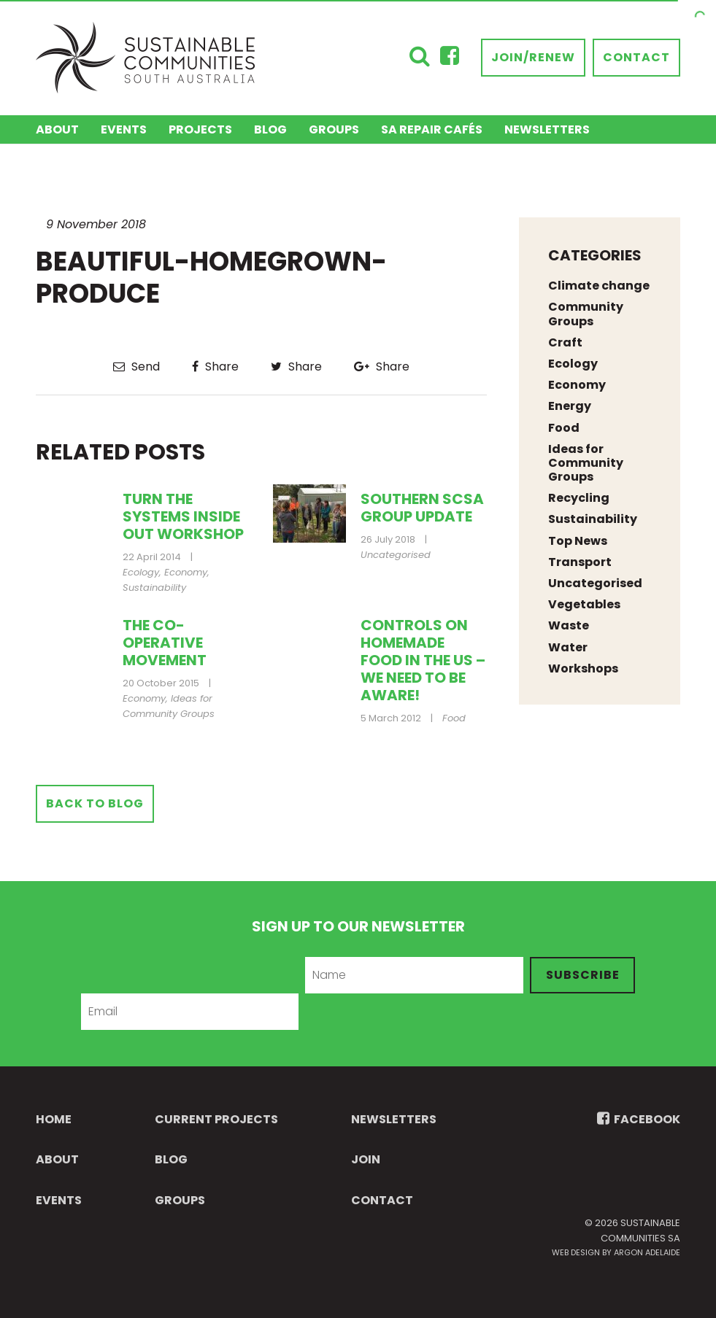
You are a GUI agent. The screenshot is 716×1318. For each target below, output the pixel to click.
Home (54, 1119)
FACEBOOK (638, 1119)
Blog (270, 129)
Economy (185, 572)
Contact (636, 57)
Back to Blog (95, 803)
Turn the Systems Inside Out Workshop (183, 516)
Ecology (141, 572)
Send (136, 366)
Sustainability (154, 587)
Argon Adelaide (647, 1252)
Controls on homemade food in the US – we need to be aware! (423, 660)
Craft (565, 342)
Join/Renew (533, 57)
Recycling (578, 497)
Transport (580, 562)
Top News (577, 540)
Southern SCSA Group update (422, 508)
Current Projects (216, 1119)
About (57, 129)
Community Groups (585, 313)
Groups (334, 129)
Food (454, 718)
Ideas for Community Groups (169, 706)
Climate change (599, 285)
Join (365, 1159)
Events (124, 129)
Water (568, 647)
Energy (569, 406)
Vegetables (584, 604)
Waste (568, 625)
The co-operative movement (165, 642)
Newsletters (547, 129)
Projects (200, 129)
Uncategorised (396, 555)
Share (215, 366)
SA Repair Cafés (431, 129)
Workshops (583, 668)
